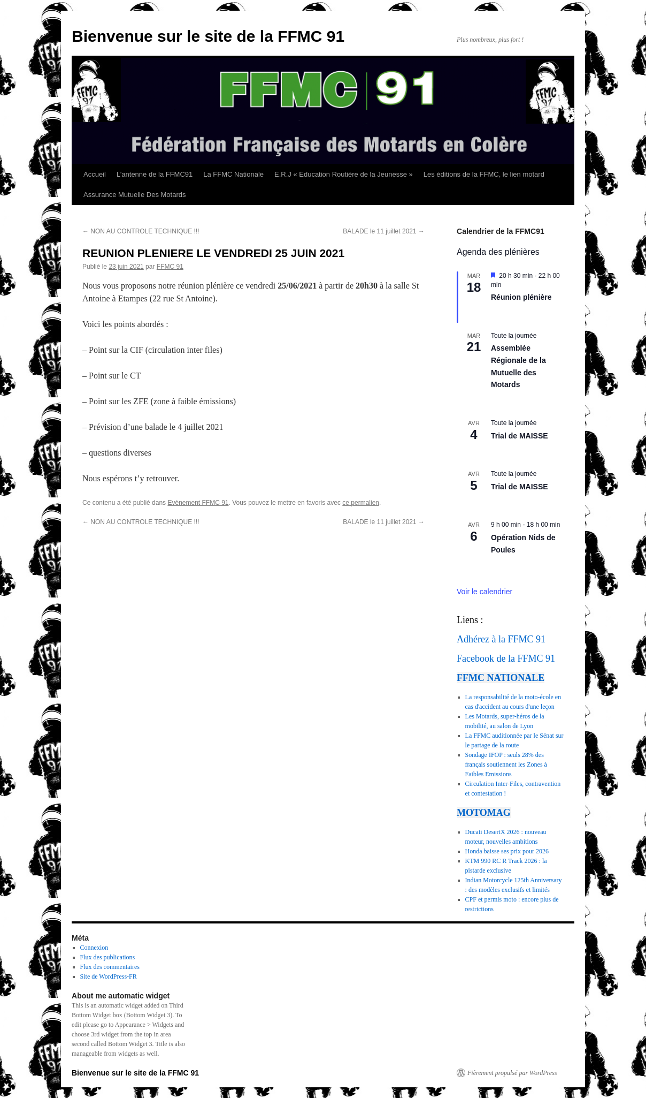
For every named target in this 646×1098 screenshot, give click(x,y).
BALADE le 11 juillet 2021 (384, 231)
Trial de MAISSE (519, 435)
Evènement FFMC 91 (197, 502)
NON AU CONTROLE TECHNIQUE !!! (140, 231)
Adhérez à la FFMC (495, 639)
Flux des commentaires (110, 967)
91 (540, 639)
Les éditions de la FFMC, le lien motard (484, 174)
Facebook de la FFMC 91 (506, 658)
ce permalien (360, 502)
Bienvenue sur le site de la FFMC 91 (208, 36)
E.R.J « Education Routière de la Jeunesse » (343, 174)
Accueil (94, 174)
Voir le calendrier (484, 591)
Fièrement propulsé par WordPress (512, 1073)
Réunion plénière (521, 297)
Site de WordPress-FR (108, 976)
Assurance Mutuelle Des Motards (134, 195)
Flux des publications (107, 957)
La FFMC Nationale (233, 174)
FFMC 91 (170, 266)
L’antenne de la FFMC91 (155, 174)
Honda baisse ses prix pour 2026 (507, 851)
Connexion (94, 947)
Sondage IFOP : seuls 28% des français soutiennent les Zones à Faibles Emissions (506, 764)
